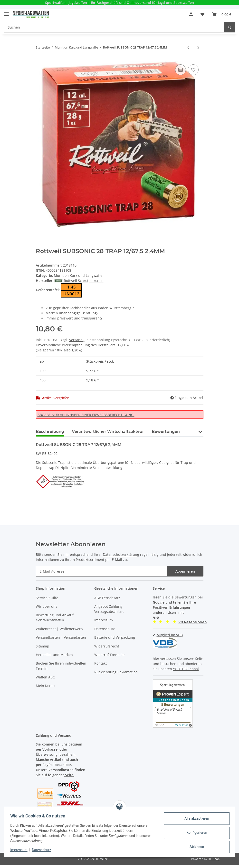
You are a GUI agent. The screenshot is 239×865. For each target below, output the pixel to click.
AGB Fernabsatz (107, 598)
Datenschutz (104, 628)
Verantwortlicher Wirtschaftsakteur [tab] (108, 431)
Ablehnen (195, 847)
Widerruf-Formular (109, 654)
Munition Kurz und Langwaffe (78, 275)
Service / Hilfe (47, 598)
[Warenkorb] (221, 14)
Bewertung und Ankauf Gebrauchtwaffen (55, 617)
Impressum (103, 620)
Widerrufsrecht (106, 646)
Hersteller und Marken (54, 654)
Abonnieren (185, 571)
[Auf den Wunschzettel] (193, 69)
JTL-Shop (214, 859)
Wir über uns (46, 606)
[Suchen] (114, 27)
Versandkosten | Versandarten (61, 637)
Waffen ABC (45, 677)
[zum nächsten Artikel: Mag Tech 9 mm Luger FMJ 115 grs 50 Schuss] (198, 47)
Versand (76, 340)
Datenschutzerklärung (121, 554)
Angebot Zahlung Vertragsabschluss (109, 609)
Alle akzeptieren (195, 818)
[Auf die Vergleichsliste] (180, 69)
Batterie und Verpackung (114, 637)
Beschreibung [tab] (50, 431)
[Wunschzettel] (202, 14)
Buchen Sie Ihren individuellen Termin (61, 666)
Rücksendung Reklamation (116, 672)
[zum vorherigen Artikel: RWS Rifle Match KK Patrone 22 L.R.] (188, 47)
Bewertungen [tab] (166, 431)
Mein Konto (45, 685)
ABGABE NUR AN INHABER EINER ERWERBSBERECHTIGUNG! (86, 414)
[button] (191, 14)
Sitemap (42, 646)
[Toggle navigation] (6, 12)
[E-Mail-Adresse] (101, 571)
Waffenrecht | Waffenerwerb (59, 628)
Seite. (69, 775)
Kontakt (100, 663)
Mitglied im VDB (170, 635)
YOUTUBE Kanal (186, 668)
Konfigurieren (195, 833)
